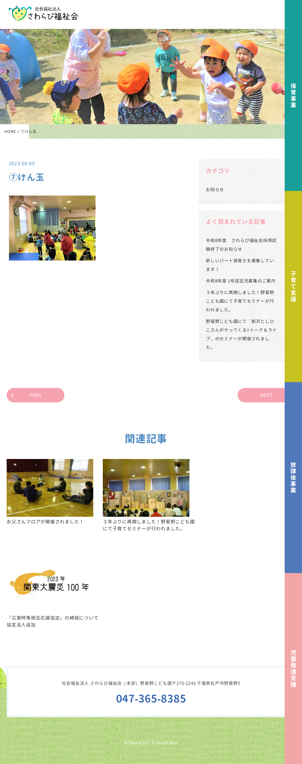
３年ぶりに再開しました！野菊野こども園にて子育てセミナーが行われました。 (240, 301)
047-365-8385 (151, 698)
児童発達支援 (293, 668)
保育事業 (293, 95)
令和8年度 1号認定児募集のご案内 (241, 281)
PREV (36, 395)
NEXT (266, 395)
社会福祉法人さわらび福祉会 (43, 13)
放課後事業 (293, 477)
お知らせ (215, 190)
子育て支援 (293, 286)
